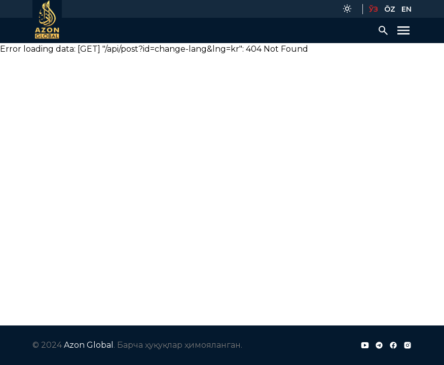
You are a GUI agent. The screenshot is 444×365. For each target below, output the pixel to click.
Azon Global (89, 345)
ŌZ (389, 9)
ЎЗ (373, 9)
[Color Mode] (347, 9)
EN (406, 9)
